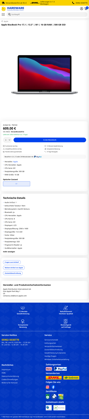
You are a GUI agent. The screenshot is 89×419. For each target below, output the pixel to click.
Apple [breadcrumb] (6, 21)
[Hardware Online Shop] (13, 9)
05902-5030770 (81, 3)
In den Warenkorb (49, 140)
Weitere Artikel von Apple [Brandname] (14, 268)
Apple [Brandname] (15, 161)
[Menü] (4, 14)
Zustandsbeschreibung (13, 273)
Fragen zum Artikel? (12, 262)
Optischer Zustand (10, 179)
